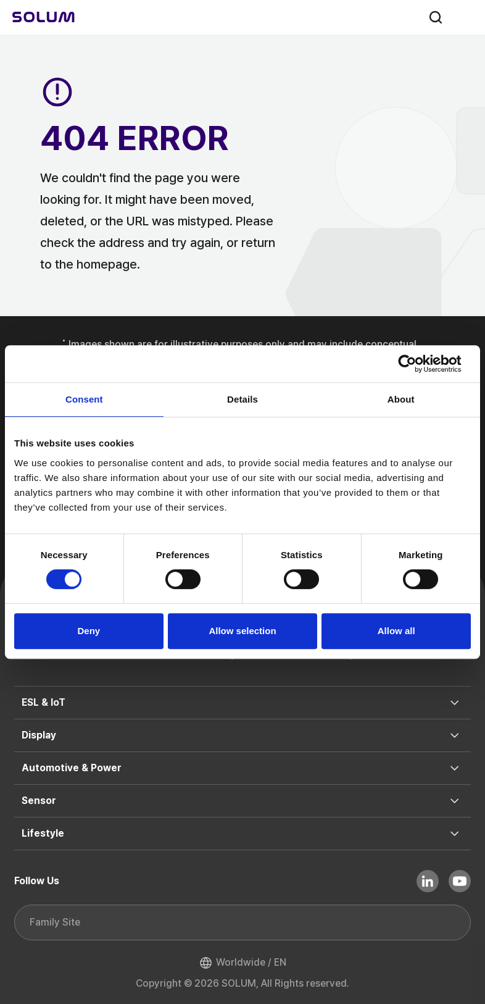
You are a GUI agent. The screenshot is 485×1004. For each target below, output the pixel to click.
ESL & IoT (43, 702)
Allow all (396, 630)
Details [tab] (242, 399)
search (435, 17)
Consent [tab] (84, 399)
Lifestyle (43, 833)
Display (39, 735)
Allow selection (242, 630)
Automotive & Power (72, 768)
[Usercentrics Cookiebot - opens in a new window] (417, 363)
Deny (88, 630)
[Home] (43, 17)
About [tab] (401, 399)
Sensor (39, 800)
